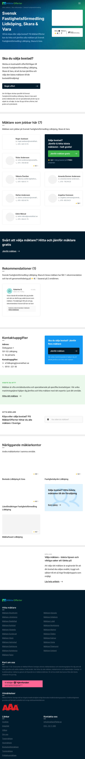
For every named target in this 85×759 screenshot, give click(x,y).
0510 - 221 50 (11, 366)
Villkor (4, 730)
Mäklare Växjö (7, 638)
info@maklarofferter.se (53, 722)
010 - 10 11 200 (50, 726)
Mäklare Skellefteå (9, 621)
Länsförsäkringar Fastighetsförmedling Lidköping (19, 508)
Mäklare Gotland (50, 651)
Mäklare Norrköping (51, 625)
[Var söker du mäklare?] (64, 419)
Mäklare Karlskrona (9, 651)
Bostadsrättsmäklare (10, 747)
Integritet (5, 726)
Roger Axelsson (22, 139)
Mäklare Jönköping (9, 617)
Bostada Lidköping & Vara (13, 479)
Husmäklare (7, 743)
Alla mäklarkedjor (17, 7)
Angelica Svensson (65, 195)
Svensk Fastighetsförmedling (32, 7)
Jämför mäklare (63, 351)
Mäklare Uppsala (50, 613)
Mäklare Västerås (9, 630)
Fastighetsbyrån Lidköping (56, 479)
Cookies (5, 722)
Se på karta (10, 355)
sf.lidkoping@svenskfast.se (17, 363)
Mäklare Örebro (50, 634)
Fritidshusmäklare (9, 755)
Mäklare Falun (7, 655)
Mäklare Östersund (51, 646)
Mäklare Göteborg (51, 617)
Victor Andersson (22, 158)
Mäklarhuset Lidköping (12, 537)
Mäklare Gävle (49, 642)
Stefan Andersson (23, 195)
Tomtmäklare (7, 751)
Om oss (5, 734)
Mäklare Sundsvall (9, 634)
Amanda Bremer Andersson (69, 176)
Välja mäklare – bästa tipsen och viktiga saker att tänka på (62, 559)
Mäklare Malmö (50, 630)
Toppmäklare (7, 739)
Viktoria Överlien (22, 176)
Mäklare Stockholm (9, 613)
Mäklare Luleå (49, 621)
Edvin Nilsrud (21, 214)
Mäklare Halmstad (9, 642)
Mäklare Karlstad (8, 625)
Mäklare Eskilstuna (9, 646)
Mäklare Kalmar (50, 638)
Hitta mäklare (6, 7)
